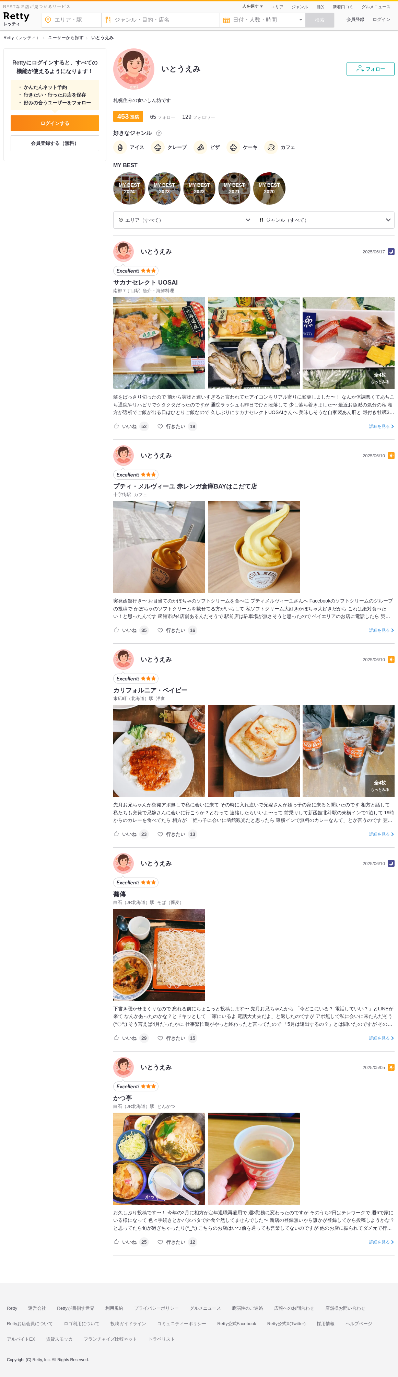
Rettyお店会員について (30, 1323)
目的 (320, 6)
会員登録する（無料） (55, 143)
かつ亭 (122, 1098)
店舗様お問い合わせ (345, 1308)
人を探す (250, 6)
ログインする (54, 123)
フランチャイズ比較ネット (110, 1339)
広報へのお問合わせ (294, 1308)
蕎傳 (119, 894)
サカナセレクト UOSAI (145, 282)
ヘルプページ (359, 1323)
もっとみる (380, 377)
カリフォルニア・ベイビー (150, 690)
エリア (277, 6)
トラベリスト (161, 1339)
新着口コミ (343, 6)
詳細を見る (379, 426)
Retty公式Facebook (236, 1323)
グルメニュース (376, 6)
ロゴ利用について (82, 1323)
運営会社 (37, 1308)
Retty (12, 1308)
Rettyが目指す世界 (75, 1308)
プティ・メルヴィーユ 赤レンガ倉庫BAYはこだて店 (185, 486)
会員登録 (355, 19)
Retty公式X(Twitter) (286, 1323)
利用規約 (114, 1308)
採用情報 (326, 1323)
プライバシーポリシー (156, 1308)
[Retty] (16, 17)
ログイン (381, 19)
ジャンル (300, 6)
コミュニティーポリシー (181, 1323)
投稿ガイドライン (128, 1323)
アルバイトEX (21, 1339)
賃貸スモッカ (59, 1339)
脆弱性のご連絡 (247, 1308)
